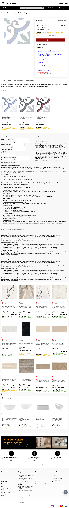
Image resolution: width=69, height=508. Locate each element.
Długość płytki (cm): (6, 144)
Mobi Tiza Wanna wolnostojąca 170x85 (25, 420)
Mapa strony (37, 479)
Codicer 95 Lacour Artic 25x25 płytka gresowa (8, 118)
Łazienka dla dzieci (21, 499)
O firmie (36, 474)
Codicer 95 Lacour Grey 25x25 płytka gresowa (25, 118)
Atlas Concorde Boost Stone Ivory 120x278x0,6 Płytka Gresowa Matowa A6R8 (43, 344)
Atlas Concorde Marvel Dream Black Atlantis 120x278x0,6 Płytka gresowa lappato (26, 343)
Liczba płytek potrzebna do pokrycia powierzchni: (13, 153)
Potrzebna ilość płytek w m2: (8, 159)
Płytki (2, 486)
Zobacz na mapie (55, 481)
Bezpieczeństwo (30, 80)
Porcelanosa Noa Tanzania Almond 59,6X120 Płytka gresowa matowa (59, 381)
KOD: (59, 20)
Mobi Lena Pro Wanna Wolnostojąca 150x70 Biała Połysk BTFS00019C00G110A (58, 420)
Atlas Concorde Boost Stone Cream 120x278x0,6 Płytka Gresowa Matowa (58, 344)
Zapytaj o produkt (18, 80)
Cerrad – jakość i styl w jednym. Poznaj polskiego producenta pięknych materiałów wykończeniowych (25, 487)
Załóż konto (3, 476)
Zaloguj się (3, 474)
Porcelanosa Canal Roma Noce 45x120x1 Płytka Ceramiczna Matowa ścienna (25, 380)
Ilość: (37, 35)
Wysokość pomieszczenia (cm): (9, 142)
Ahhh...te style (21, 497)
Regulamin (37, 481)
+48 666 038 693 (55, 477)
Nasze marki (37, 477)
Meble (2, 495)
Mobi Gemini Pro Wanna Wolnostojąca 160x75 (7, 420)
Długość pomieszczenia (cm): (8, 139)
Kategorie (8, 8)
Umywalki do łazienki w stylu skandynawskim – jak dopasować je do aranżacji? (25, 475)
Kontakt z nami (38, 476)
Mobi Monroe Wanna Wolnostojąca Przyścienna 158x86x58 (41, 420)
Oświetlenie (3, 490)
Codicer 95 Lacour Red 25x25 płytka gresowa (42, 118)
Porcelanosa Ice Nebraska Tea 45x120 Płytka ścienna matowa (42, 381)
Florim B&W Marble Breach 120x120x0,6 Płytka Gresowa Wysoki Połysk (42, 307)
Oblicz (3, 151)
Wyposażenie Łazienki (5, 492)
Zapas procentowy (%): (7, 149)
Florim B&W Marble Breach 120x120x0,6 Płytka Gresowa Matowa (8, 307)
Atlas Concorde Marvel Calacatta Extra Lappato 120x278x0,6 (9, 344)
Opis (4, 80)
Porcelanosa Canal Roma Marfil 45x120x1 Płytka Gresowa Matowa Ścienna (9, 380)
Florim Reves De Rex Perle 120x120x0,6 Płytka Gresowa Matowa (58, 307)
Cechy (9, 80)
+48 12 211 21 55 (63, 3)
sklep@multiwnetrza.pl (56, 480)
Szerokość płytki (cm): (6, 147)
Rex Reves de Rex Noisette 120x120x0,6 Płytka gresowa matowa (25, 307)
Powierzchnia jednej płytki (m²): (9, 157)
